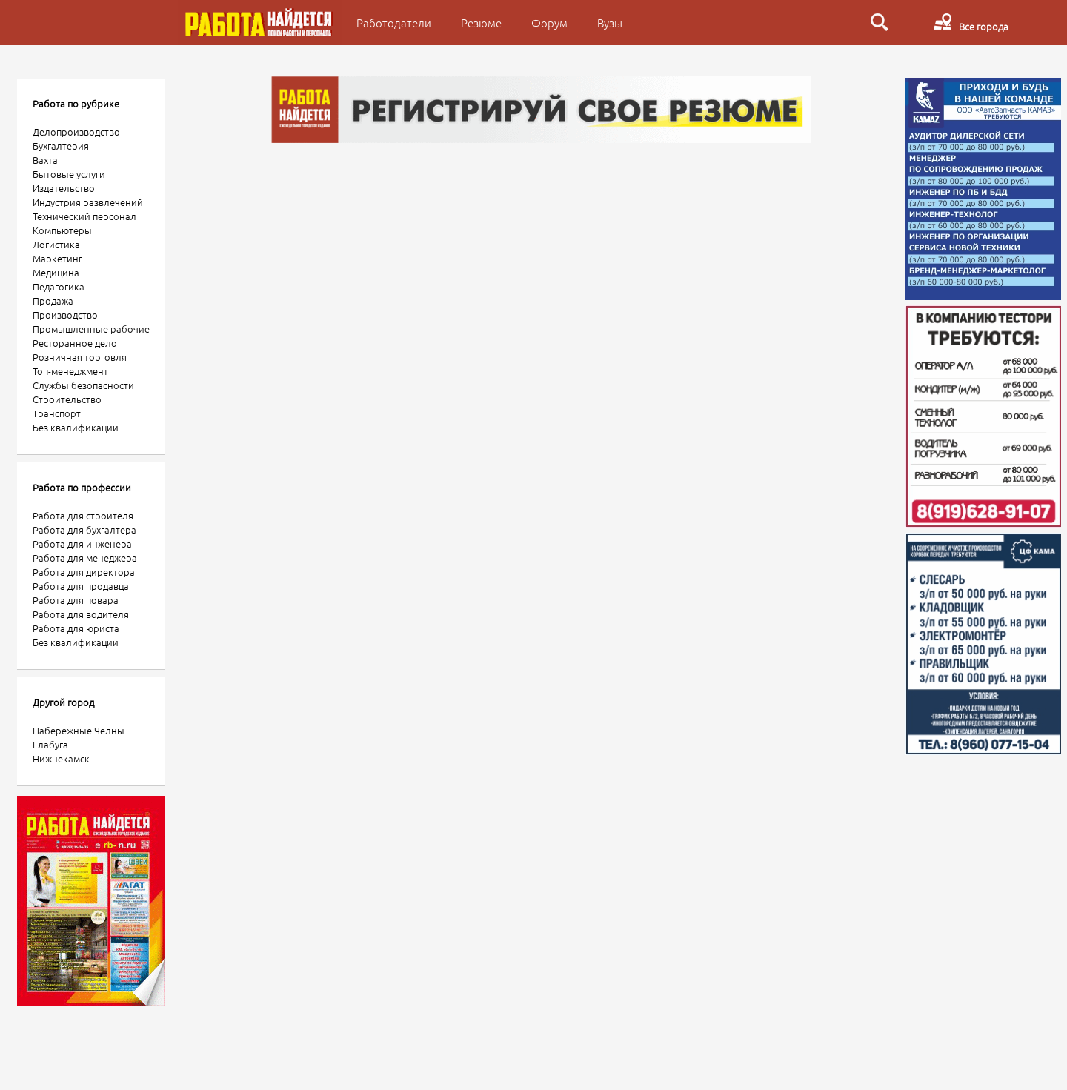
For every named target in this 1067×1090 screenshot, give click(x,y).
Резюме (481, 22)
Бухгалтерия (61, 146)
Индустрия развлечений (88, 202)
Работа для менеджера (85, 558)
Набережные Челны (78, 730)
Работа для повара (76, 600)
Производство (65, 315)
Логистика (56, 244)
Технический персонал (84, 216)
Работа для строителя (83, 515)
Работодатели (393, 22)
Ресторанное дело (75, 343)
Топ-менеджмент (70, 371)
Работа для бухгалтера (84, 529)
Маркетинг (57, 258)
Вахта (45, 160)
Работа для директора (84, 572)
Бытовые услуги (69, 174)
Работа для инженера (82, 543)
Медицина (56, 272)
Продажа (53, 300)
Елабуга (50, 744)
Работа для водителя (81, 614)
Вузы (609, 22)
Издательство (64, 188)
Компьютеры (62, 230)
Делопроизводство (76, 131)
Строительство (67, 399)
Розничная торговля (80, 357)
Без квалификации (76, 427)
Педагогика (58, 286)
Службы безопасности (83, 385)
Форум (549, 22)
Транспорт (57, 413)
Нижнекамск (61, 758)
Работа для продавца (81, 586)
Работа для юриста (76, 628)
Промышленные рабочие (91, 329)
